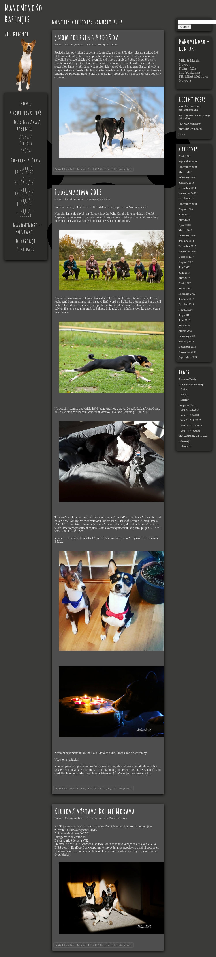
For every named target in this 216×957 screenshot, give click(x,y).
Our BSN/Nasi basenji (27, 125)
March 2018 (185, 230)
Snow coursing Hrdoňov (86, 37)
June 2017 (184, 272)
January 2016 (186, 341)
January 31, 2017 (88, 169)
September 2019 (188, 166)
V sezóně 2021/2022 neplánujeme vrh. (190, 108)
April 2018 (185, 225)
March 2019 (185, 172)
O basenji (26, 241)
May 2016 (184, 325)
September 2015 (188, 357)
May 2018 (184, 219)
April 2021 (185, 156)
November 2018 (187, 193)
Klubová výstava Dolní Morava (94, 811)
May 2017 (184, 277)
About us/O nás (26, 113)
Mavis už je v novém (190, 128)
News (182, 134)
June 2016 (184, 320)
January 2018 (186, 240)
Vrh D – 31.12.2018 (25, 181)
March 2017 (185, 288)
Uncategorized (74, 44)
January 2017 (186, 299)
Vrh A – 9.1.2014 (25, 212)
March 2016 (185, 330)
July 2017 (184, 267)
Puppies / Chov (26, 160)
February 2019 (187, 177)
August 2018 (186, 209)
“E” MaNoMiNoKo (190, 123)
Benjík (117, 305)
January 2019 (186, 182)
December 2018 (187, 188)
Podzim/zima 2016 (78, 192)
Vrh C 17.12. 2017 (191, 420)
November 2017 (187, 251)
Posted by (61, 169)
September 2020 (188, 161)
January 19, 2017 (88, 788)
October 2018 (186, 198)
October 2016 (186, 304)
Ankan (25, 136)
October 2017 (186, 256)
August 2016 (186, 309)
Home (26, 103)
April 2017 (185, 283)
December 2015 (187, 346)
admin (72, 169)
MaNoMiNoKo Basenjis (23, 13)
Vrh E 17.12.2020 (24, 170)
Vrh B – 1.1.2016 (25, 202)
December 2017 (187, 246)
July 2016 (184, 315)
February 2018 (187, 235)
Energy (25, 143)
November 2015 (187, 352)
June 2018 (184, 214)
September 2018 (188, 203)
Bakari (98, 217)
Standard (25, 249)
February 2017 (187, 293)
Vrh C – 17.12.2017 (24, 191)
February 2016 (187, 336)
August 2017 (186, 262)
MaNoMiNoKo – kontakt (27, 228)
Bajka (26, 150)
